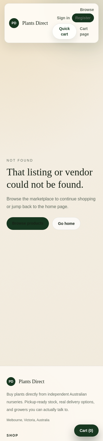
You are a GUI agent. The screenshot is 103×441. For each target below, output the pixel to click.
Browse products (27, 223)
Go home (66, 223)
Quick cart (64, 31)
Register (83, 18)
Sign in (63, 18)
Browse (87, 9)
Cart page (84, 31)
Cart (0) (86, 430)
